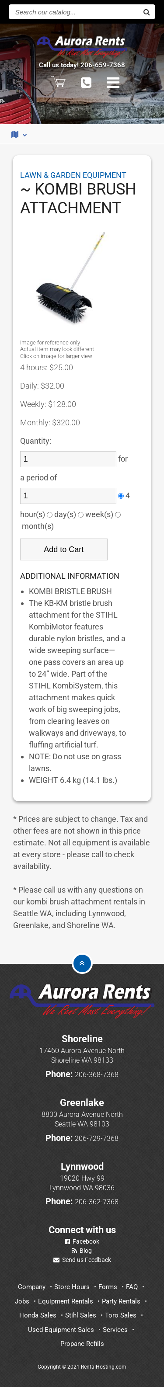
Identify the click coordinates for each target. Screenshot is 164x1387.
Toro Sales (120, 1315)
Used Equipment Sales (61, 1330)
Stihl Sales (80, 1315)
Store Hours (72, 1287)
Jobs (22, 1301)
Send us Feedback (82, 1259)
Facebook (82, 1241)
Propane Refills (82, 1344)
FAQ (132, 1287)
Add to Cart (64, 549)
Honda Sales (37, 1315)
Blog (82, 1250)
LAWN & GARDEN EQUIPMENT (73, 175)
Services (115, 1330)
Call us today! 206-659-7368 (82, 65)
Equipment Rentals (65, 1301)
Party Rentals (121, 1301)
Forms (107, 1287)
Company (31, 1287)
